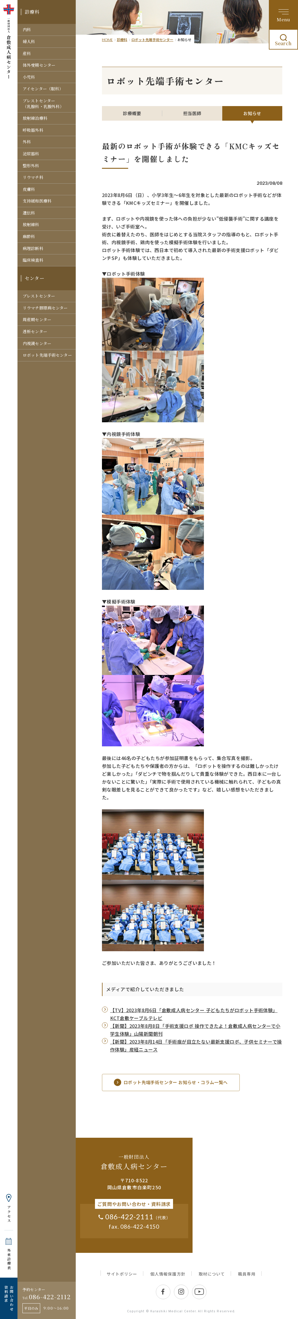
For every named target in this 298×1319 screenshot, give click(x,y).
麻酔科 (29, 236)
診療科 (32, 11)
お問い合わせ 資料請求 (8, 1298)
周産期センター (37, 319)
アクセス (8, 1214)
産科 (27, 53)
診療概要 (132, 113)
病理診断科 (33, 248)
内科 (27, 29)
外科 (27, 142)
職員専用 (246, 1274)
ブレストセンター (39, 296)
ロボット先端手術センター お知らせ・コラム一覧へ (171, 1082)
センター (35, 278)
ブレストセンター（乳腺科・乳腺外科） (43, 103)
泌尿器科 (31, 153)
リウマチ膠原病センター (45, 308)
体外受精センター (39, 65)
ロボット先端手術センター (47, 355)
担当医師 (192, 113)
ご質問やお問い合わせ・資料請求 (134, 1203)
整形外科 (31, 165)
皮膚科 (29, 189)
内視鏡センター (37, 343)
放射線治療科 (35, 118)
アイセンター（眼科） (43, 89)
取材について (212, 1274)
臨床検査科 (33, 260)
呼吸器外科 (33, 130)
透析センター (35, 331)
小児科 (29, 77)
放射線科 (31, 224)
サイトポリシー (122, 1274)
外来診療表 (8, 1259)
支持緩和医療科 (37, 201)
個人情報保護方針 (167, 1274)
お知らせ (252, 113)
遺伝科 (29, 213)
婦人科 (29, 41)
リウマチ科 (33, 177)
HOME (107, 40)
